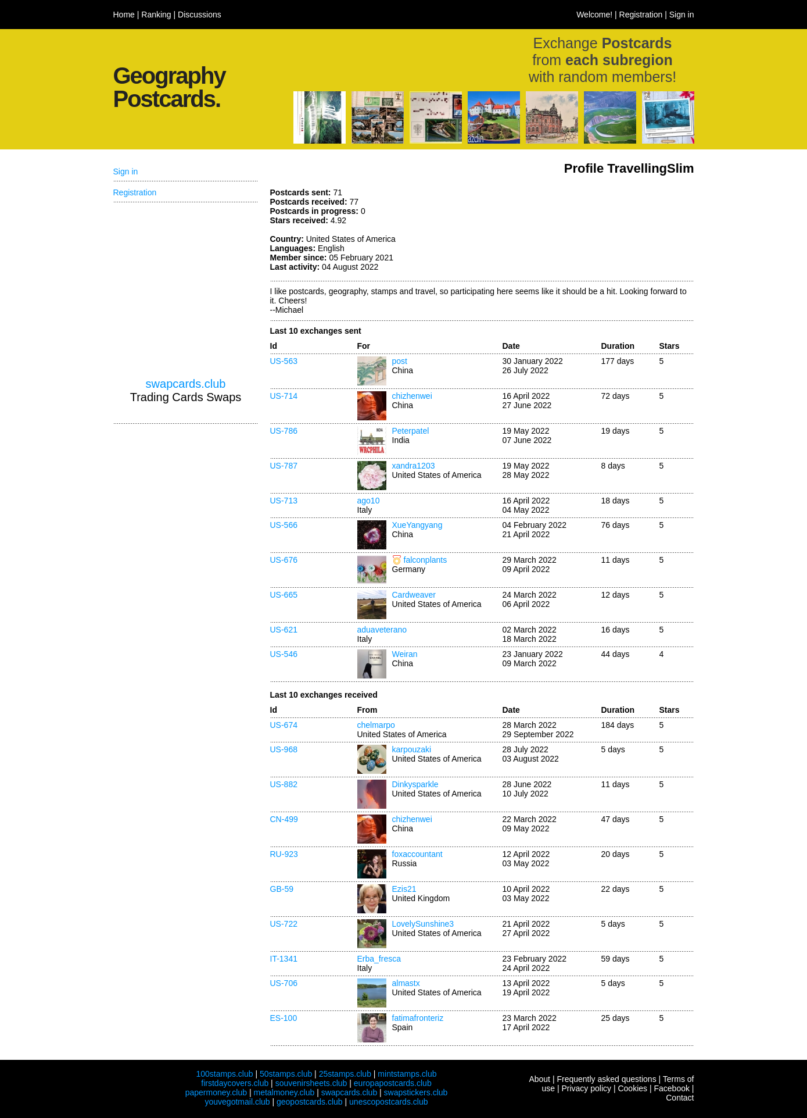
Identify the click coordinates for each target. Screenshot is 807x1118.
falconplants (425, 560)
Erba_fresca (379, 958)
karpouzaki (412, 749)
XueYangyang (417, 525)
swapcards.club (186, 383)
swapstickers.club (416, 1092)
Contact (680, 1097)
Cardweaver (414, 594)
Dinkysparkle (415, 784)
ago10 (368, 500)
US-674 (283, 725)
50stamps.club (286, 1073)
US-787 (283, 465)
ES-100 (283, 1018)
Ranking (156, 14)
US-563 (283, 361)
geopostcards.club (310, 1101)
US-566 (283, 525)
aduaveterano (382, 629)
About (539, 1079)
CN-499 (284, 819)
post (399, 361)
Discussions (199, 14)
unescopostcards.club (388, 1101)
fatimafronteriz (418, 1018)
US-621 (283, 629)
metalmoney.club (283, 1092)
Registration (641, 14)
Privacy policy (586, 1088)
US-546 (283, 654)
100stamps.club (224, 1073)
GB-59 (281, 889)
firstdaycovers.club (234, 1083)
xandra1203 (413, 465)
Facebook (671, 1088)
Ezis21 (404, 889)
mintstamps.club (407, 1073)
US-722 (283, 923)
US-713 (283, 500)
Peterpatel (410, 430)
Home (124, 14)
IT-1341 (283, 958)
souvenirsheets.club (311, 1083)
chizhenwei (412, 396)
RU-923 (284, 854)
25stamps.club (345, 1073)
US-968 (283, 749)
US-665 (283, 594)
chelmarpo (376, 725)
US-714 (283, 396)
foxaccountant (417, 854)
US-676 (283, 560)
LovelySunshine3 (423, 923)
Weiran (405, 654)
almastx (406, 983)
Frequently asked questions (606, 1079)
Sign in (681, 14)
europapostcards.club (393, 1083)
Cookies (632, 1088)
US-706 (283, 983)
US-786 (283, 430)
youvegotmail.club (237, 1101)
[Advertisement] (607, 231)
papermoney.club (216, 1092)
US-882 (283, 784)
